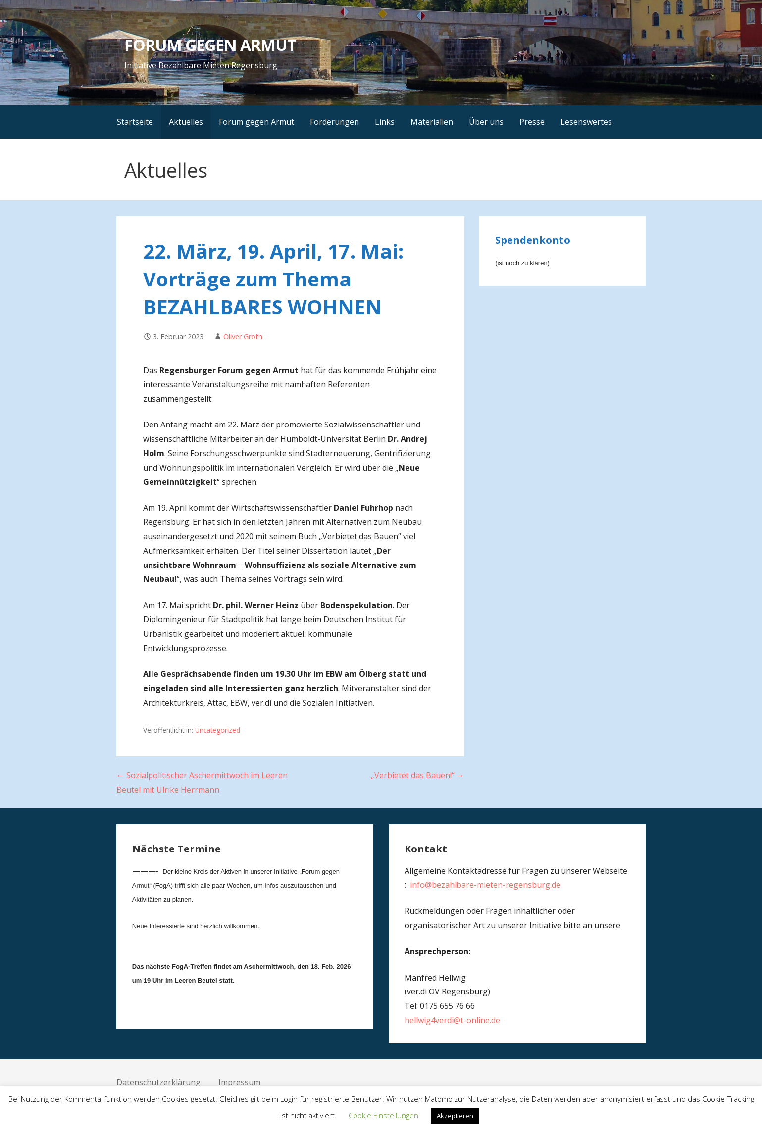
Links (385, 121)
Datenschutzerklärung (158, 1082)
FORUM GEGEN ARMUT (210, 44)
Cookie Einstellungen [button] (383, 1115)
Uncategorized (217, 730)
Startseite (135, 121)
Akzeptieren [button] (455, 1115)
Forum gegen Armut (256, 121)
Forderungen (334, 121)
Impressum (239, 1082)
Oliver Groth (242, 336)
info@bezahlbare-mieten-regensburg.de (485, 884)
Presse (532, 121)
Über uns (486, 121)
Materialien (431, 121)
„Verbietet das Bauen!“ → (417, 775)
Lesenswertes (586, 121)
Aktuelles (186, 121)
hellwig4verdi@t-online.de (452, 1020)
